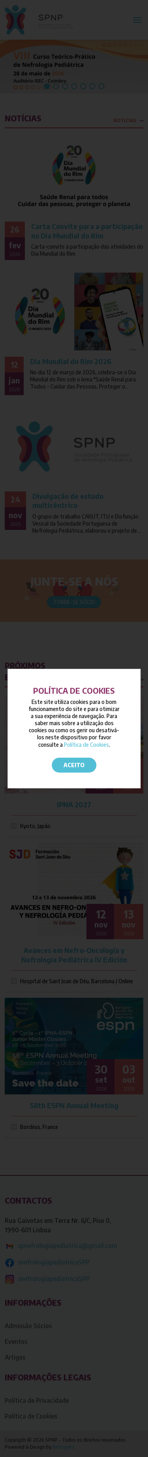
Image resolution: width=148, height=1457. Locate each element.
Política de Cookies (86, 744)
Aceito (74, 765)
